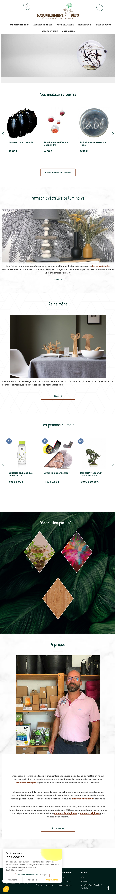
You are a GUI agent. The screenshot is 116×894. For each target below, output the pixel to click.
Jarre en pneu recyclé (20, 142)
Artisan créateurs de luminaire (58, 198)
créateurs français (26, 782)
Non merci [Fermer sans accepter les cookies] (12, 880)
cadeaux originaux (90, 813)
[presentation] (3, 134)
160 (84, 481)
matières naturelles (82, 798)
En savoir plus (58, 828)
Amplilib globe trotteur (56, 472)
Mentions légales (65, 885)
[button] (6, 889)
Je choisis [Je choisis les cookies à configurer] (32, 880)
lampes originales (101, 266)
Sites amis (84, 881)
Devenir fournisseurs (44, 885)
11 (47, 481)
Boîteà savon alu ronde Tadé (93, 143)
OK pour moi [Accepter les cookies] (52, 880)
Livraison (62, 877)
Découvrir (58, 279)
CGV (82, 877)
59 (12, 151)
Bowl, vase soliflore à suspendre (56, 143)
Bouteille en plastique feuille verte (20, 474)
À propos (58, 644)
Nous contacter (64, 881)
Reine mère (58, 304)
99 (94, 481)
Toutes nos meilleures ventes (58, 172)
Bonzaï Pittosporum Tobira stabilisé (91, 474)
